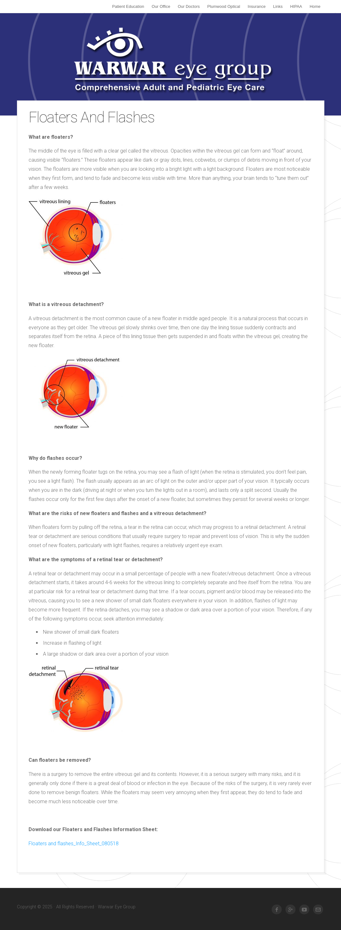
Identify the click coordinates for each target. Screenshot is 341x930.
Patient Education (128, 6)
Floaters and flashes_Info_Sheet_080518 (74, 844)
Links (278, 6)
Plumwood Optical (223, 6)
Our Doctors (189, 6)
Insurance (257, 6)
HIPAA (296, 6)
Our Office (161, 6)
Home (315, 6)
